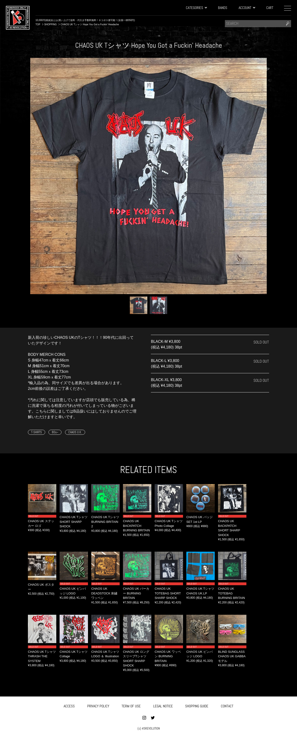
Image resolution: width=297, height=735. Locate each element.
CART (269, 7)
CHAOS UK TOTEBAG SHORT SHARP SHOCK (168, 593)
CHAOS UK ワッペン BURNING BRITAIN (168, 656)
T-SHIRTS (36, 432)
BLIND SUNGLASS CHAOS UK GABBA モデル (231, 656)
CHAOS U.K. (75, 432)
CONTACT (227, 705)
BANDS (222, 7)
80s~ (55, 432)
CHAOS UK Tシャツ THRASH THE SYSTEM (42, 656)
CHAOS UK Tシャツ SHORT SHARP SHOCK (73, 521)
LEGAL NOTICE (163, 705)
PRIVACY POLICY (98, 705)
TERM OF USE (131, 705)
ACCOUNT (247, 7)
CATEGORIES (196, 7)
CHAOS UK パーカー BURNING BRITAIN (136, 593)
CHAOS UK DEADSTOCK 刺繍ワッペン (104, 593)
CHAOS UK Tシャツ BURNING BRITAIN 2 (105, 521)
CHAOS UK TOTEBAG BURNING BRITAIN (231, 593)
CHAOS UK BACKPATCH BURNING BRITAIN (136, 525)
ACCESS (69, 705)
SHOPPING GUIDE (196, 705)
